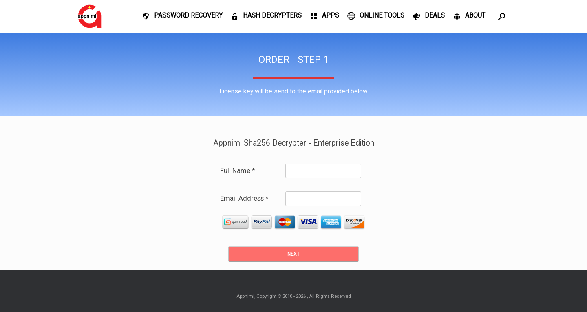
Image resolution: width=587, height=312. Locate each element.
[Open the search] (502, 16)
